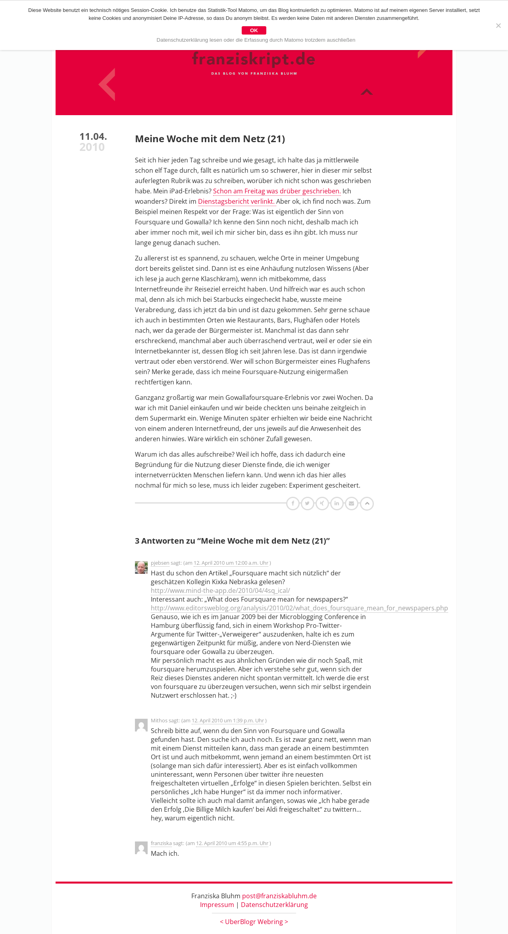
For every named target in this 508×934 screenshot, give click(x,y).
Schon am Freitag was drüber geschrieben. (277, 191)
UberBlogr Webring (254, 921)
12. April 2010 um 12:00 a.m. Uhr (231, 562)
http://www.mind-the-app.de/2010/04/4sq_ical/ (220, 590)
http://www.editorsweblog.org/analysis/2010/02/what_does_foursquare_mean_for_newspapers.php (299, 608)
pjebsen (160, 562)
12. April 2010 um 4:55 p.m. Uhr (232, 843)
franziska (161, 843)
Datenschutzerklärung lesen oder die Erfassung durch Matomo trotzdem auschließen (256, 40)
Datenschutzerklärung (274, 904)
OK (254, 30)
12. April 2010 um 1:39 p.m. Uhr (228, 720)
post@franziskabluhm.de (279, 896)
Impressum (217, 904)
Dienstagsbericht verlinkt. (237, 201)
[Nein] (498, 25)
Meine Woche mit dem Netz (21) (210, 138)
